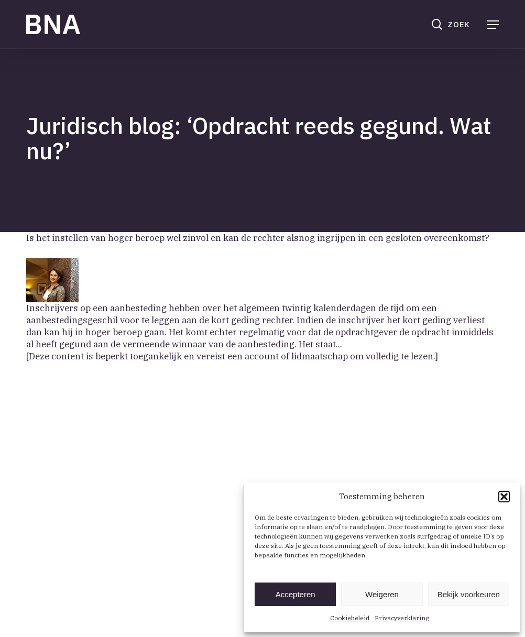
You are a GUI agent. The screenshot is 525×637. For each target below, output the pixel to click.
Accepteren (295, 594)
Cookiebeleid (349, 618)
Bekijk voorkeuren (469, 594)
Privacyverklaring (402, 618)
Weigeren (382, 594)
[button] (504, 496)
